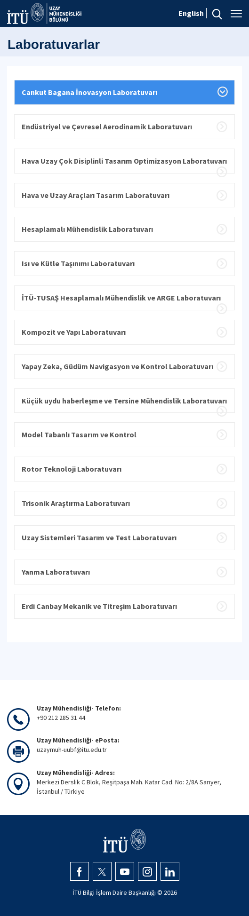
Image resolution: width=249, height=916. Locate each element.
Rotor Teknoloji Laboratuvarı (71, 469)
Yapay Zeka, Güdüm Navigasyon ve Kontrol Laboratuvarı (117, 366)
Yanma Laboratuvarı (56, 571)
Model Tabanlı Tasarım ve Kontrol (79, 434)
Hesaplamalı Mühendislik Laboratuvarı (87, 229)
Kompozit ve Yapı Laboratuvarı (74, 332)
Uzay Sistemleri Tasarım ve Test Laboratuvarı (99, 537)
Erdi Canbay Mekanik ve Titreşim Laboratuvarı (99, 606)
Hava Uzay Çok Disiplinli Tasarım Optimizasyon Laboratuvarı (124, 161)
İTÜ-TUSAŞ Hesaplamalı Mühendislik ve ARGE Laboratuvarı (121, 297)
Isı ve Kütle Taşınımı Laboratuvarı (78, 263)
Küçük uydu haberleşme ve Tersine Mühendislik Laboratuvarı (124, 400)
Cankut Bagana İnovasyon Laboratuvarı (89, 92)
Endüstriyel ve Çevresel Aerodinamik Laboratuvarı (107, 126)
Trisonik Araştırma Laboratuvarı (76, 503)
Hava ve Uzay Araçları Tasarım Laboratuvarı (95, 195)
